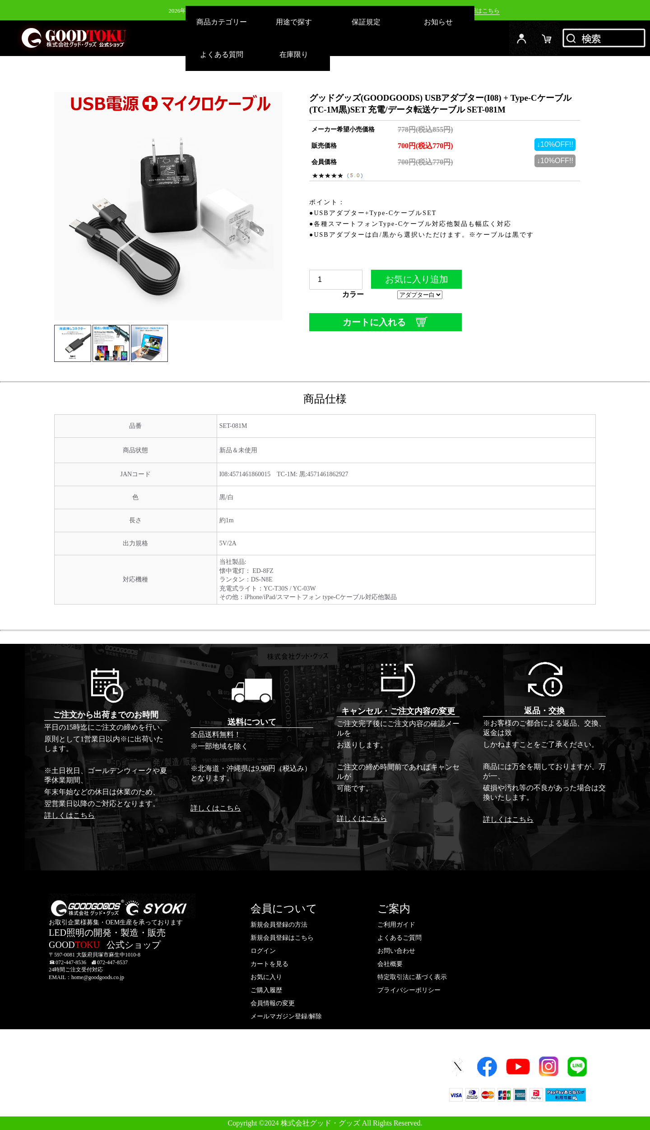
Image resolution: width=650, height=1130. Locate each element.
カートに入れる (385, 322)
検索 (605, 38)
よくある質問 (221, 54)
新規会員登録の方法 (279, 924)
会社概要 (390, 964)
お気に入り (266, 977)
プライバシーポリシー (409, 990)
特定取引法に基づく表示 (412, 977)
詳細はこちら (482, 10)
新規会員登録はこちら (282, 937)
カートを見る (269, 964)
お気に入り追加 (416, 281)
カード (547, 38)
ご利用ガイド (396, 924)
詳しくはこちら (69, 815)
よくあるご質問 (399, 937)
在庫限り (293, 54)
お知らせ (438, 22)
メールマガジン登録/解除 (286, 1016)
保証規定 (366, 22)
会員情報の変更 (273, 1003)
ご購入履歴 (266, 990)
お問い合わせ (396, 950)
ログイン (521, 38)
